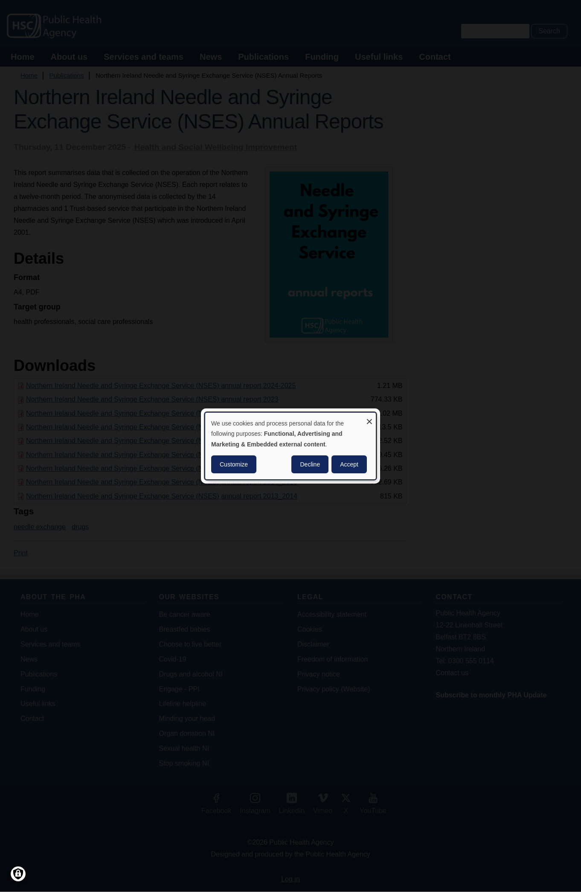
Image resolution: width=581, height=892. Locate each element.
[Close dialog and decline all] (369, 418)
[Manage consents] (18, 873)
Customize (234, 464)
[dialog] (290, 446)
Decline (310, 464)
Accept (349, 464)
